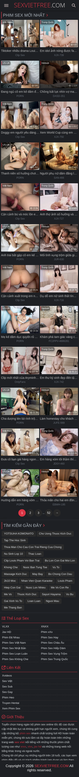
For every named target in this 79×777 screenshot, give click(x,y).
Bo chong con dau (60, 574)
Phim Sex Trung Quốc (54, 659)
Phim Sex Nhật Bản (14, 648)
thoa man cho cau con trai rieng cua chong (33, 547)
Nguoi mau (52, 601)
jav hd (37, 746)
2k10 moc (10, 580)
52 (48, 512)
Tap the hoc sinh (15, 540)
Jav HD (6, 632)
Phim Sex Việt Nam (14, 642)
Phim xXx (47, 632)
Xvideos (7, 675)
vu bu (69, 594)
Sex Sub (7, 686)
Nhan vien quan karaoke (36, 580)
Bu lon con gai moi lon (60, 560)
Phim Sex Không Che (15, 659)
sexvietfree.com (52, 766)
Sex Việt (7, 681)
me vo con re (60, 587)
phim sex (25, 733)
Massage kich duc (15, 574)
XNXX (44, 626)
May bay (37, 574)
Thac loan (34, 553)
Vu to (55, 567)
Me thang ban (13, 607)
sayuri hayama (51, 594)
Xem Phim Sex (11, 708)
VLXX (5, 626)
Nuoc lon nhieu (36, 587)
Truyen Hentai (10, 703)
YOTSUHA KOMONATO (18, 533)
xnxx (23, 746)
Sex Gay (7, 692)
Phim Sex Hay (49, 637)
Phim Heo (8, 697)
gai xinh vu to (13, 601)
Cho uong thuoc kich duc (55, 533)
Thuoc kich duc (26, 594)
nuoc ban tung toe (35, 567)
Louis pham (65, 580)
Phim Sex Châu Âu (52, 642)
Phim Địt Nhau (11, 637)
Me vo (8, 594)
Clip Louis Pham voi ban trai (21, 560)
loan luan (34, 601)
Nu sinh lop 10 (13, 553)
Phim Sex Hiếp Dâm (53, 648)
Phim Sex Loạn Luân (14, 653)
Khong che (11, 567)
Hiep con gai (12, 587)
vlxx (30, 746)
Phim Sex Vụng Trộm (54, 653)
